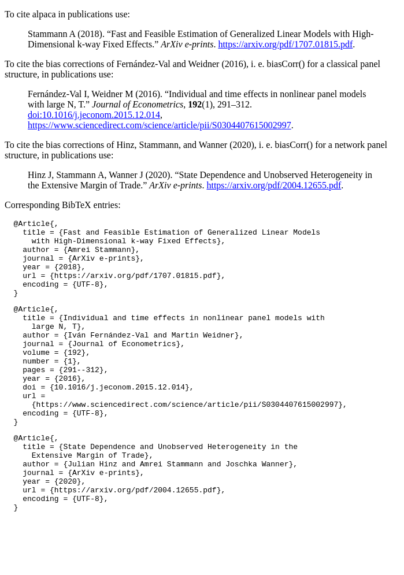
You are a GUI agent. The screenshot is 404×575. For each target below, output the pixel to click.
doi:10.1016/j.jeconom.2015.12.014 (94, 115)
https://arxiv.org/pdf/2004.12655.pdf (273, 185)
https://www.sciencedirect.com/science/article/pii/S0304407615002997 (159, 125)
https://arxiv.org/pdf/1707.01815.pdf (285, 44)
